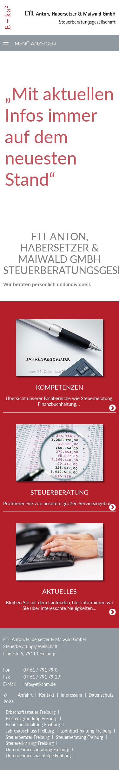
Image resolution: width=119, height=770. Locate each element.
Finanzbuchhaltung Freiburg (33, 724)
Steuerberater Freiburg (28, 737)
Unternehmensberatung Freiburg (37, 749)
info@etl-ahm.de (39, 684)
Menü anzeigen (35, 43)
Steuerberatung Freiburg (79, 737)
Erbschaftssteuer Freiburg (31, 712)
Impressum (71, 695)
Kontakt (46, 695)
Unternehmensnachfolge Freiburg (38, 755)
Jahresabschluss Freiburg (30, 730)
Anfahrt (25, 695)
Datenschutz (101, 695)
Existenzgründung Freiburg (31, 718)
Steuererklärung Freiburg (30, 743)
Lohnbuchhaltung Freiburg (85, 730)
